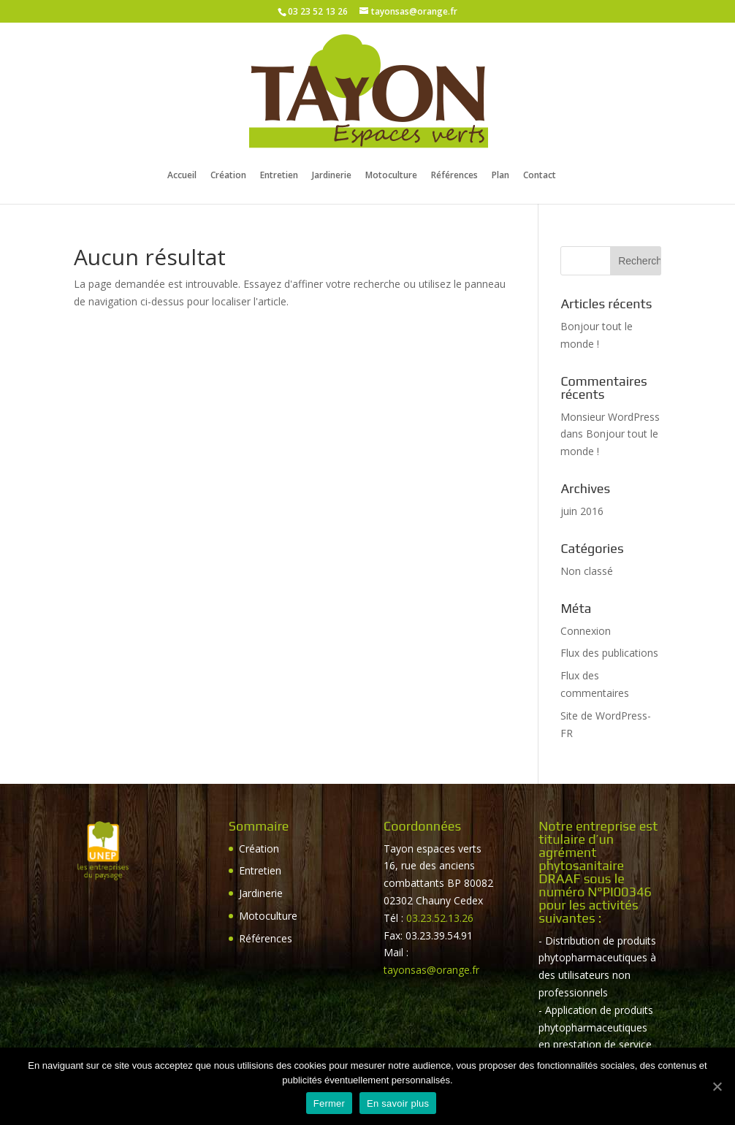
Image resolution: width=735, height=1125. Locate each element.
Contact (539, 176)
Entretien (279, 176)
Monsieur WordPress (610, 417)
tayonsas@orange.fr (431, 970)
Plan (500, 176)
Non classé (586, 571)
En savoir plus (398, 1103)
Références (454, 176)
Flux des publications (609, 653)
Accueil (182, 176)
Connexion (585, 631)
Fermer (329, 1103)
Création (228, 176)
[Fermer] (716, 1086)
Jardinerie (331, 176)
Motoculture (391, 176)
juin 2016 (581, 511)
